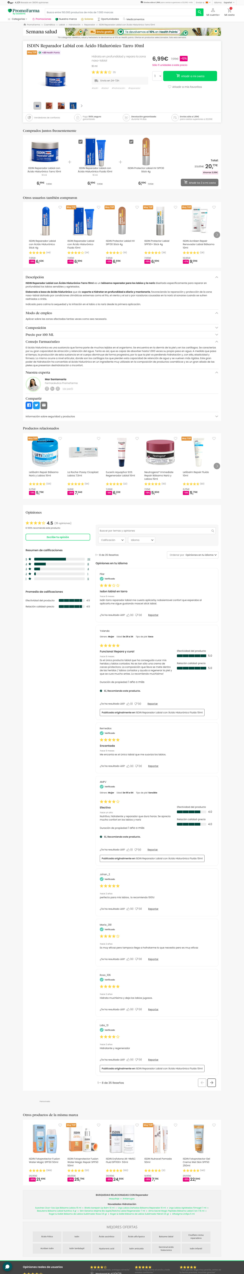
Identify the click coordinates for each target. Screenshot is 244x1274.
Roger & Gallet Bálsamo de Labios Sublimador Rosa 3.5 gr (78, 1214)
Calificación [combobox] (113, 540)
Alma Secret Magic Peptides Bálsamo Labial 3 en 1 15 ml (176, 1211)
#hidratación (118, 88)
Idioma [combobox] (142, 540)
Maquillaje (114, 1198)
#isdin (95, 88)
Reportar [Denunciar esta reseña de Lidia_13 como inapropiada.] (153, 1059)
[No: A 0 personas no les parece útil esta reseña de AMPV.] (138, 849)
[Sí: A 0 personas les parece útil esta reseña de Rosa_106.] (131, 1009)
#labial (104, 88)
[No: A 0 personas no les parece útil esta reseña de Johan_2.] (139, 908)
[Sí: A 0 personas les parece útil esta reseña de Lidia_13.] (131, 1059)
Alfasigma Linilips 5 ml (183, 1214)
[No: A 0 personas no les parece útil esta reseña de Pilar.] (139, 615)
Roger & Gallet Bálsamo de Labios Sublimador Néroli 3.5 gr (139, 1214)
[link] (49, 523)
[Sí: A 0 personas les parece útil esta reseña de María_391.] (131, 959)
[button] (203, 2)
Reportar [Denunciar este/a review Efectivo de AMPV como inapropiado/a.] (153, 849)
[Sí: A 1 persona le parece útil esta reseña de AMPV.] (130, 849)
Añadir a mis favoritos (185, 87)
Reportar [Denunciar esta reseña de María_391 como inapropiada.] (153, 959)
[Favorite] (60, 207)
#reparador (134, 88)
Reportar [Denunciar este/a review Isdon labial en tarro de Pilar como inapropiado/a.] (153, 615)
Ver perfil (68, 388)
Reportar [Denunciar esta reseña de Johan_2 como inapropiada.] (153, 909)
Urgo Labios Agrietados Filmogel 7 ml (187, 1207)
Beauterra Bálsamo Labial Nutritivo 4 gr (57, 1211)
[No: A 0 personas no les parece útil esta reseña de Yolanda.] (138, 703)
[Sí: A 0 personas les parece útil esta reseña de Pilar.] (131, 615)
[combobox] (199, 555)
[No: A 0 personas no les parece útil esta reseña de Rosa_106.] (139, 1009)
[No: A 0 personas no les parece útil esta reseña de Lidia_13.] (139, 1059)
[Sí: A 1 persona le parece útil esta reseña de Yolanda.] (130, 703)
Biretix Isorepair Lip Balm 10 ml (100, 1207)
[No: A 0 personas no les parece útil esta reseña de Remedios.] (139, 766)
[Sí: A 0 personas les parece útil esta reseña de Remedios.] (131, 766)
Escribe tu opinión (58, 537)
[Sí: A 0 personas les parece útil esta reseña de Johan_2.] (131, 908)
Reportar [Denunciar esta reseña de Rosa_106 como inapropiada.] (153, 1009)
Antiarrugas (129, 1198)
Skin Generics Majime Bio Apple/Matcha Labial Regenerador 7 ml (112, 1211)
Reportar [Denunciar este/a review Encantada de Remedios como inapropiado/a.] (153, 766)
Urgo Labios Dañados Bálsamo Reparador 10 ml (142, 1207)
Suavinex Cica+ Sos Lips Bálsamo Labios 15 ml (58, 1207)
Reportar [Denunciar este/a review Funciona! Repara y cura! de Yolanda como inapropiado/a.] (153, 703)
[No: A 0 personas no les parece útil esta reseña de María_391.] (139, 959)
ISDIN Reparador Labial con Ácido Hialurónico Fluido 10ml (169, 712)
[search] (200, 12)
